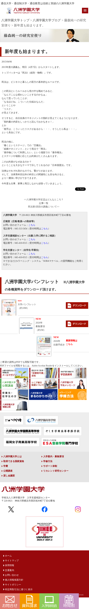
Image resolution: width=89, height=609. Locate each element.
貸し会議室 (9, 475)
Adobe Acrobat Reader (42, 365)
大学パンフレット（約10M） (27, 304)
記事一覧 (43, 203)
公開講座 (7, 471)
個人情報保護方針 (14, 580)
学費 (5, 466)
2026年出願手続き (59, 341)
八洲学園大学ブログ (47, 20)
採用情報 (9, 565)
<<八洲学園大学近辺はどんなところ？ (43, 199)
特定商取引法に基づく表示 (19, 589)
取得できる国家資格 (13, 461)
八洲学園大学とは (12, 456)
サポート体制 (50, 466)
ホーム (8, 556)
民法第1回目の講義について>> (43, 206)
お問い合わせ (12, 575)
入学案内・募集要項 (53, 456)
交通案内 (9, 570)
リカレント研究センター (55, 471)
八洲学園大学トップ (15, 20)
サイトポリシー (13, 584)
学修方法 (47, 461)
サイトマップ (12, 560)
